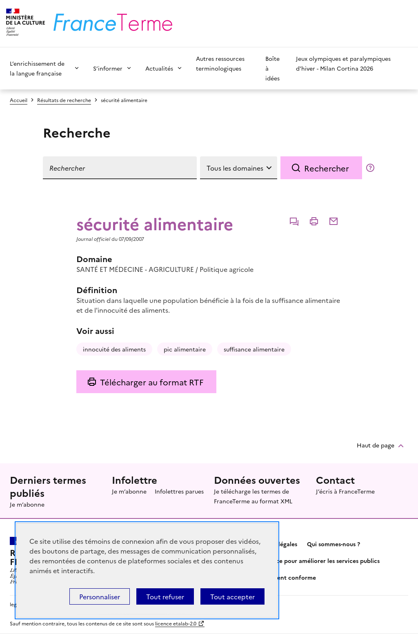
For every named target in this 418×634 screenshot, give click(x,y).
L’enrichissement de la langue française (37, 68)
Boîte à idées (272, 68)
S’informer (107, 68)
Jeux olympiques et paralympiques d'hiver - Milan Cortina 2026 (343, 63)
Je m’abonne (27, 504)
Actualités (159, 68)
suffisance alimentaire (254, 349)
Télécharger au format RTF (151, 381)
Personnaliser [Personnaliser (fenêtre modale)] (99, 596)
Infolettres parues (179, 491)
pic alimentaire (185, 349)
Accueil (18, 99)
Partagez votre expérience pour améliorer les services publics (294, 560)
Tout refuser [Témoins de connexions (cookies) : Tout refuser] (165, 596)
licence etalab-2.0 (175, 623)
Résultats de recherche (64, 99)
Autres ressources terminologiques (220, 63)
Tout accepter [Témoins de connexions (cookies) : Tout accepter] (232, 596)
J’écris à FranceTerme (345, 491)
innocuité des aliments (114, 349)
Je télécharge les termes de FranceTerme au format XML (253, 496)
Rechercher (326, 168)
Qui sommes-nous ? (333, 544)
